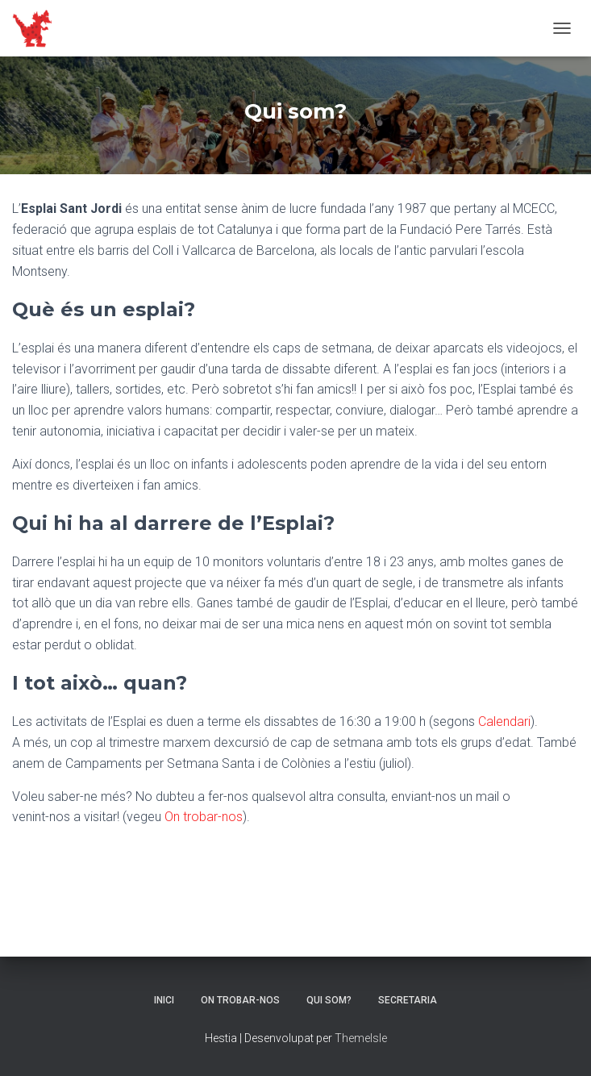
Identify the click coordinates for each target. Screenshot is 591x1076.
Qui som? (329, 1000)
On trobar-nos (203, 816)
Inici (164, 1000)
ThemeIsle (361, 1038)
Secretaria (407, 1000)
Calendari (504, 721)
